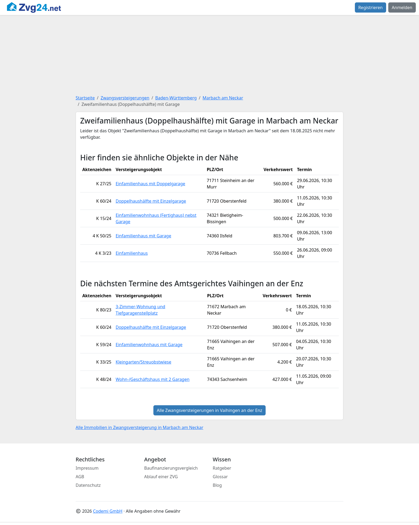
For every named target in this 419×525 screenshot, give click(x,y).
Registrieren (370, 7)
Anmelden (402, 7)
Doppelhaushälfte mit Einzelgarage (151, 201)
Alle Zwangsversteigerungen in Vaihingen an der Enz (209, 410)
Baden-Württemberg (176, 98)
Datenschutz (88, 485)
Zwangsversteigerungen (125, 98)
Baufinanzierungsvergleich (171, 468)
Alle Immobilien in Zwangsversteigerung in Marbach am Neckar (139, 427)
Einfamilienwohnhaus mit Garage (149, 345)
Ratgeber (222, 468)
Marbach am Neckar (223, 98)
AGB (80, 477)
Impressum (87, 468)
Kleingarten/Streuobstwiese (143, 362)
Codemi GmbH (107, 511)
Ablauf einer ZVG (161, 477)
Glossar (220, 477)
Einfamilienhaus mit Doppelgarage (150, 184)
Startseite (85, 98)
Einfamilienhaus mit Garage (143, 236)
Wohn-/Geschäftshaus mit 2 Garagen (153, 379)
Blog (217, 485)
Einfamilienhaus (132, 253)
